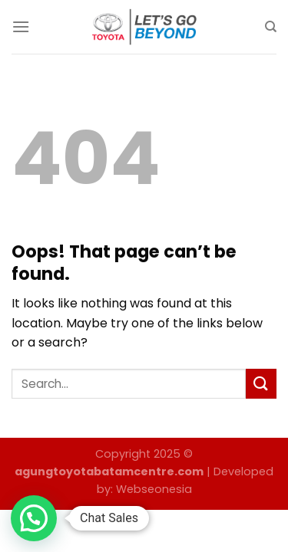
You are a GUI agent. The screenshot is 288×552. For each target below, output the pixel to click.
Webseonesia (154, 489)
